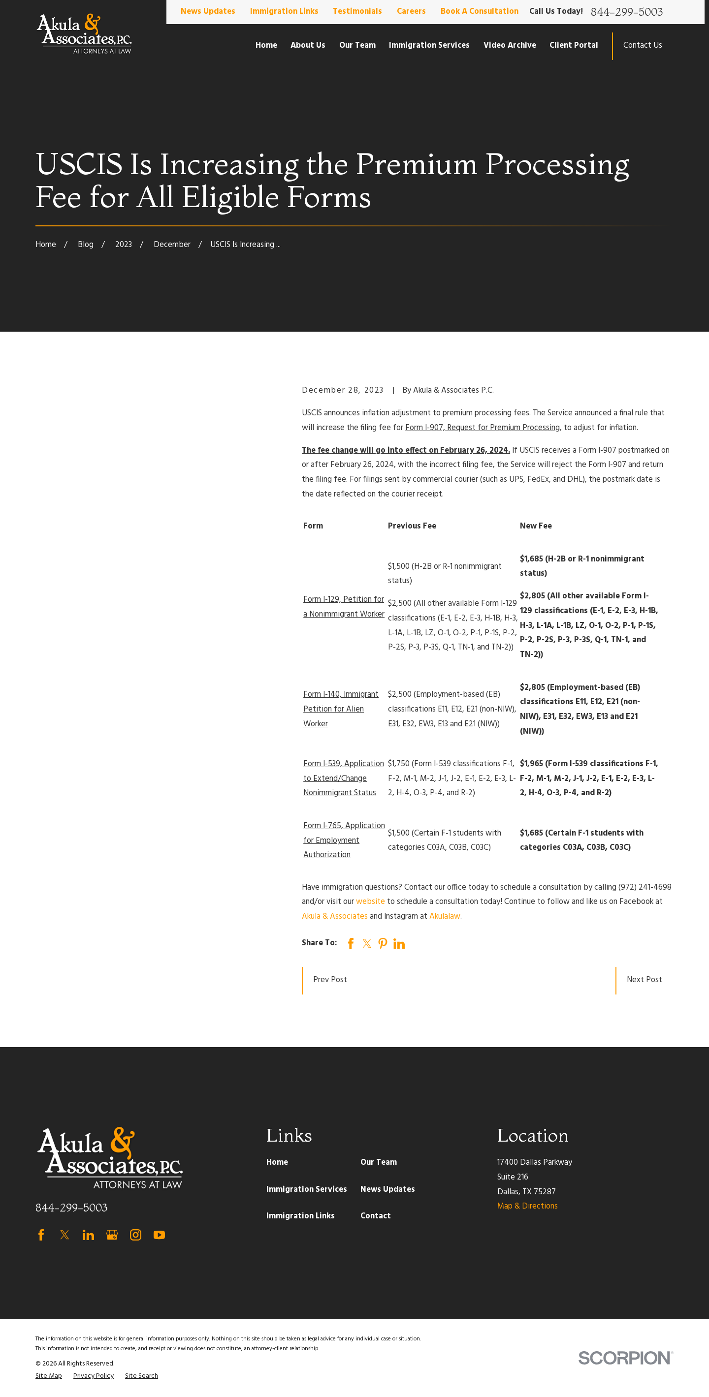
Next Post (644, 980)
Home (277, 1162)
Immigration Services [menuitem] (429, 45)
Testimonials (357, 11)
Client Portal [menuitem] (573, 45)
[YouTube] (159, 1235)
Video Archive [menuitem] (509, 45)
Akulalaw (444, 916)
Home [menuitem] (266, 45)
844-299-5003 (627, 12)
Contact (375, 1216)
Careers (411, 11)
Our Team (378, 1162)
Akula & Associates (335, 916)
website (370, 902)
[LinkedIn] (88, 1235)
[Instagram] (135, 1235)
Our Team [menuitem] (357, 45)
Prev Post (330, 980)
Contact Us (642, 45)
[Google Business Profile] (112, 1235)
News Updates (208, 11)
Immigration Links (284, 11)
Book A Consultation (479, 11)
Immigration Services (306, 1189)
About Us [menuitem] (307, 45)
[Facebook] (41, 1235)
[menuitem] (48, 1376)
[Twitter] (64, 1235)
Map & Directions (527, 1206)
